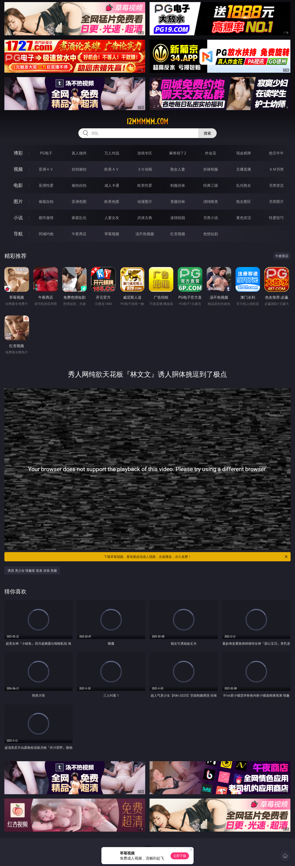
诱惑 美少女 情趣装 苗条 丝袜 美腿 (32, 570)
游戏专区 (144, 153)
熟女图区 (243, 201)
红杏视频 (177, 233)
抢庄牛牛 (276, 153)
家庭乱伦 (79, 217)
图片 (18, 201)
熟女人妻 (177, 169)
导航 (18, 234)
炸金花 (210, 153)
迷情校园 (177, 217)
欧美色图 (111, 201)
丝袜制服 (210, 169)
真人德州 (79, 153)
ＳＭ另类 (276, 169)
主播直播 (243, 169)
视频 (18, 169)
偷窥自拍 (46, 201)
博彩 (18, 153)
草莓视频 (111, 233)
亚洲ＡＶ (46, 169)
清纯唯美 (210, 201)
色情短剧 (210, 233)
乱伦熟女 (243, 185)
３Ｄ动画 (144, 169)
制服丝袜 (177, 185)
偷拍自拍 (79, 185)
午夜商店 (79, 233)
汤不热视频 (145, 233)
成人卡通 (111, 185)
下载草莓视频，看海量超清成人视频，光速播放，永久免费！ (196, 556)
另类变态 (276, 185)
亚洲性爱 (46, 185)
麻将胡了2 (177, 153)
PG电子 (46, 153)
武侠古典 (144, 217)
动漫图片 (144, 201)
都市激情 (46, 217)
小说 (18, 217)
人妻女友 (111, 217)
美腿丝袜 (177, 201)
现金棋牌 (243, 153)
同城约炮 (46, 233)
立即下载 (179, 856)
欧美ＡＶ (111, 169)
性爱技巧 (276, 217)
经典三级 (210, 185)
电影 (18, 185)
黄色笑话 (243, 217)
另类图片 (276, 201)
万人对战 (111, 153)
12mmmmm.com (147, 121)
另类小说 (210, 217)
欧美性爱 (144, 185)
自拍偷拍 (79, 169)
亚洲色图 (79, 201)
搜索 (207, 133)
